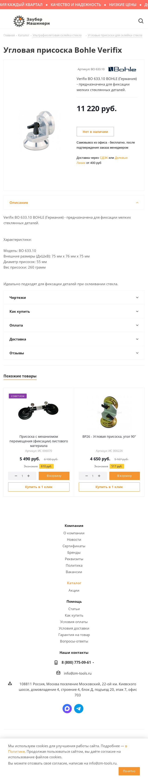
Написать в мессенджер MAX (67, 708)
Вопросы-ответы (74, 641)
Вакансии (74, 571)
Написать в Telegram (78, 708)
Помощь (74, 601)
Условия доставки (74, 628)
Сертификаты (74, 546)
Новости (74, 539)
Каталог (74, 583)
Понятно (129, 771)
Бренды (74, 552)
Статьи (74, 608)
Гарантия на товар (74, 634)
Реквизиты (74, 559)
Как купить (74, 615)
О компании (74, 533)
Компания (74, 525)
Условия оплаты (74, 621)
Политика (74, 565)
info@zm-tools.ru (77, 673)
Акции (74, 590)
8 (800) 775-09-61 (76, 662)
